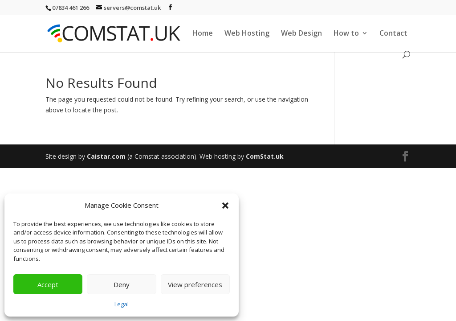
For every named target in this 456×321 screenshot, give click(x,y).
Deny (122, 284)
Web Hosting (246, 34)
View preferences (195, 284)
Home (202, 34)
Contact (393, 34)
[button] (225, 205)
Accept (47, 284)
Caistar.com (106, 156)
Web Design (301, 34)
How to (346, 34)
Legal (121, 304)
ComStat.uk (265, 156)
